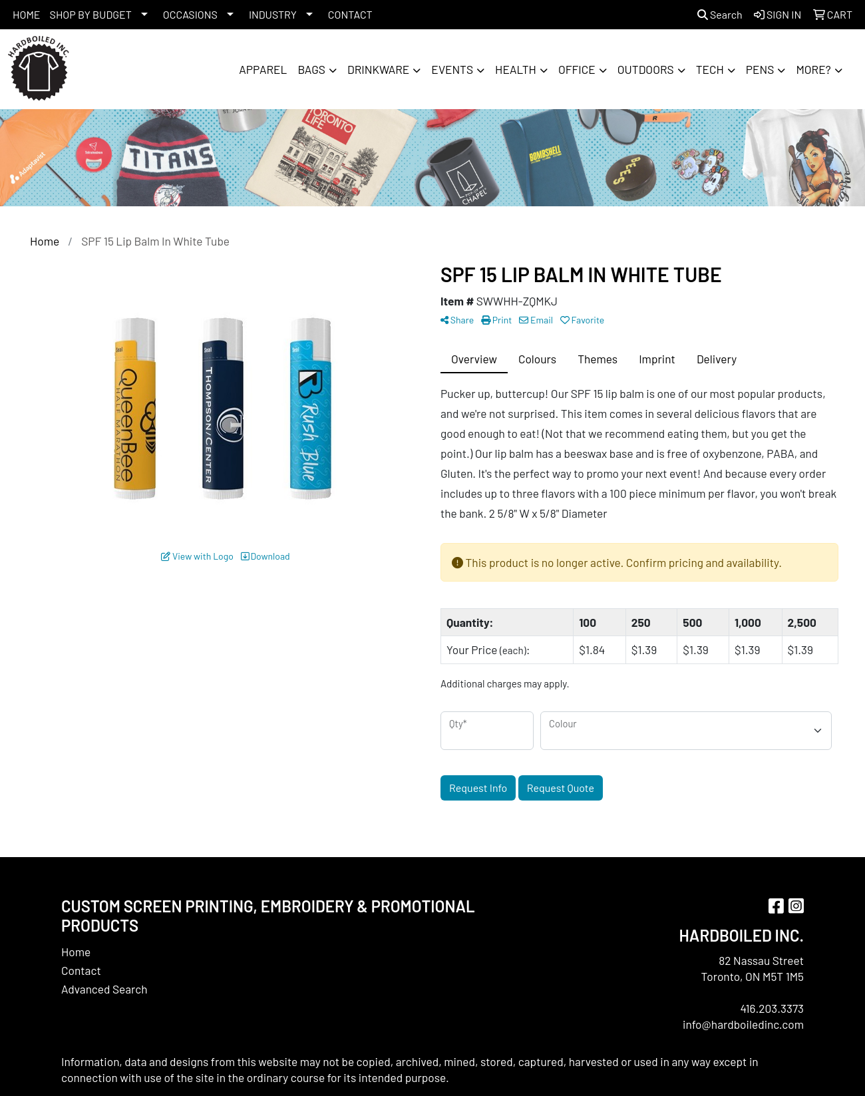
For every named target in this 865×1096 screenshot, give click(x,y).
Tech (710, 69)
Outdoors (645, 69)
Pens (760, 69)
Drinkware (378, 69)
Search (720, 14)
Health (515, 69)
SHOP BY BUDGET (91, 14)
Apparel (263, 69)
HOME (27, 14)
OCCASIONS (190, 14)
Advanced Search (104, 989)
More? (813, 69)
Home (75, 951)
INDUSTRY (273, 14)
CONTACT (350, 14)
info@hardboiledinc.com (743, 1024)
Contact (81, 970)
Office (577, 69)
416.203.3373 (772, 1008)
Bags (311, 69)
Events (452, 69)
